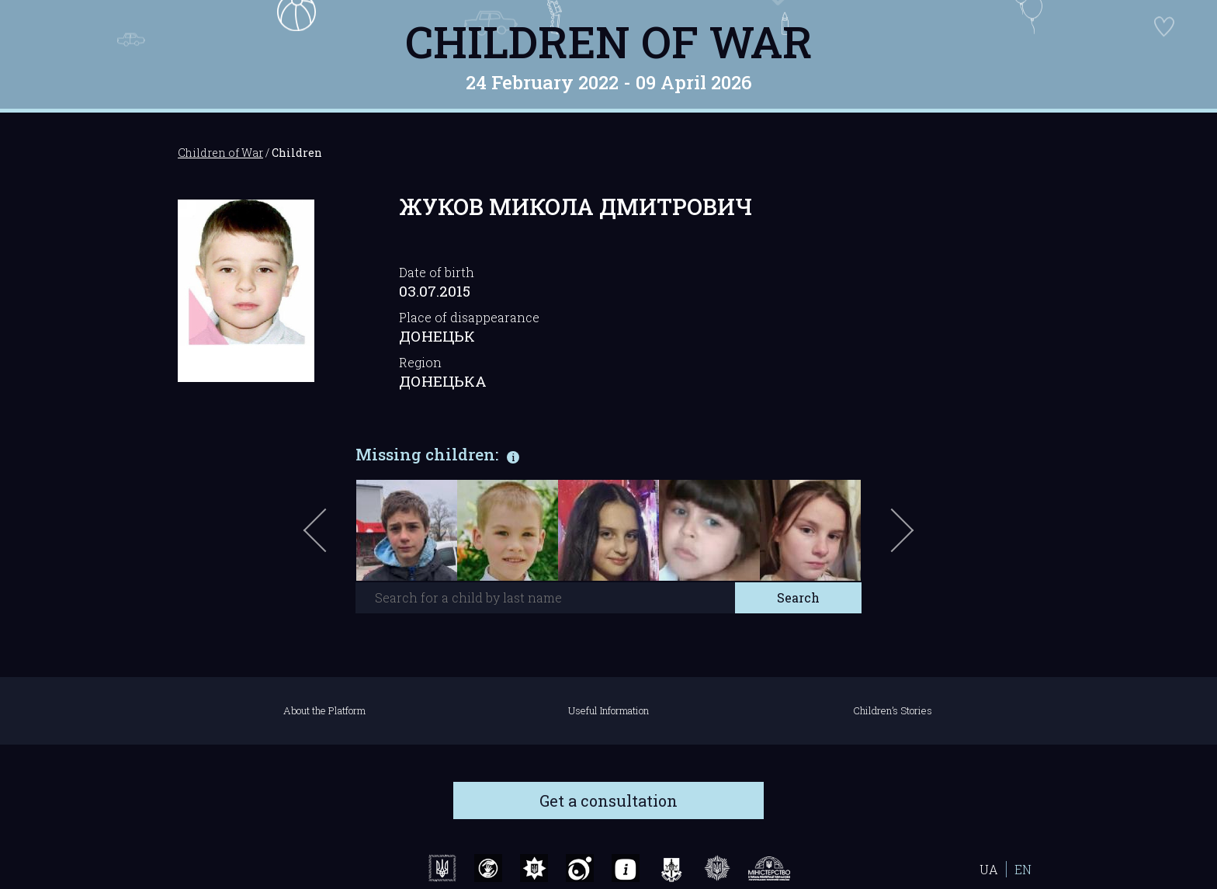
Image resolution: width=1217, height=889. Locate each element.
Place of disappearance (469, 317)
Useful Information (608, 710)
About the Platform (324, 710)
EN (1023, 869)
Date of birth (436, 272)
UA (988, 869)
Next (899, 538)
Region (420, 362)
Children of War (609, 41)
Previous (333, 538)
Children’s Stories (892, 710)
